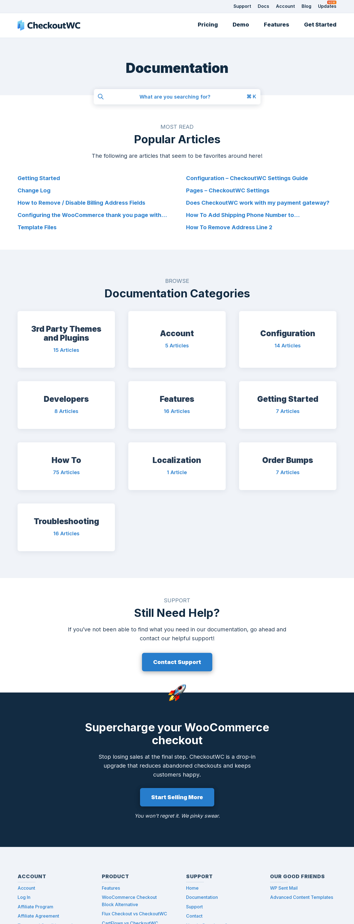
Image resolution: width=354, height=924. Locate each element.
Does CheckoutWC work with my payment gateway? (257, 202)
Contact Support (177, 662)
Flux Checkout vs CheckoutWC (134, 913)
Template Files (37, 227)
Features (276, 24)
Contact (194, 916)
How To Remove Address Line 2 (229, 227)
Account (285, 6)
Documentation (202, 897)
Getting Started (39, 178)
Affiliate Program (35, 906)
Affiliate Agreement (38, 916)
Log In (24, 897)
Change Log (34, 190)
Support (242, 6)
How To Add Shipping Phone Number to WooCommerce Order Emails (240, 215)
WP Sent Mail (284, 887)
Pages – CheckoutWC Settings (227, 190)
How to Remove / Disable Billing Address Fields (81, 202)
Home (192, 887)
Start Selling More (177, 797)
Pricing (208, 24)
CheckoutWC (49, 25)
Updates (327, 6)
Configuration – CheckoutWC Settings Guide (247, 178)
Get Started (320, 24)
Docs (263, 6)
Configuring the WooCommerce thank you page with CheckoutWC (89, 215)
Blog (306, 6)
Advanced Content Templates (301, 897)
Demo (241, 24)
